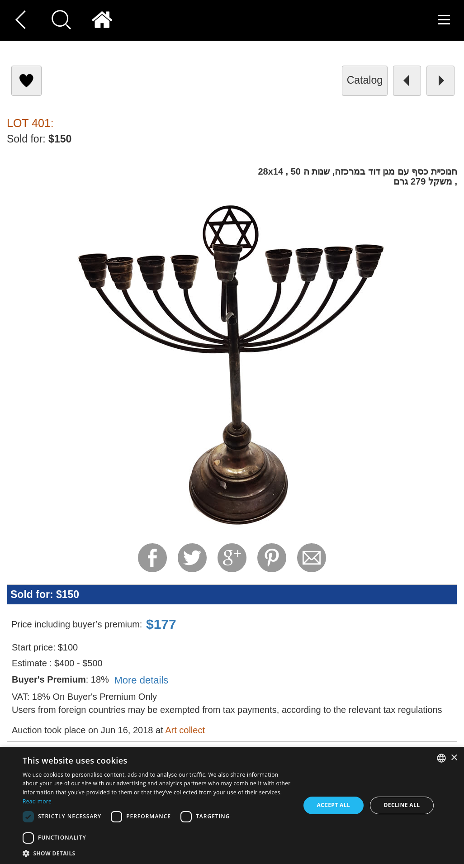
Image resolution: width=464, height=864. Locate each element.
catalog (365, 80)
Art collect (185, 730)
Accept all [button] (333, 805)
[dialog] (232, 805)
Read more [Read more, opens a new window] (37, 801)
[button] (157, 853)
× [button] (453, 758)
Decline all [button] (402, 805)
